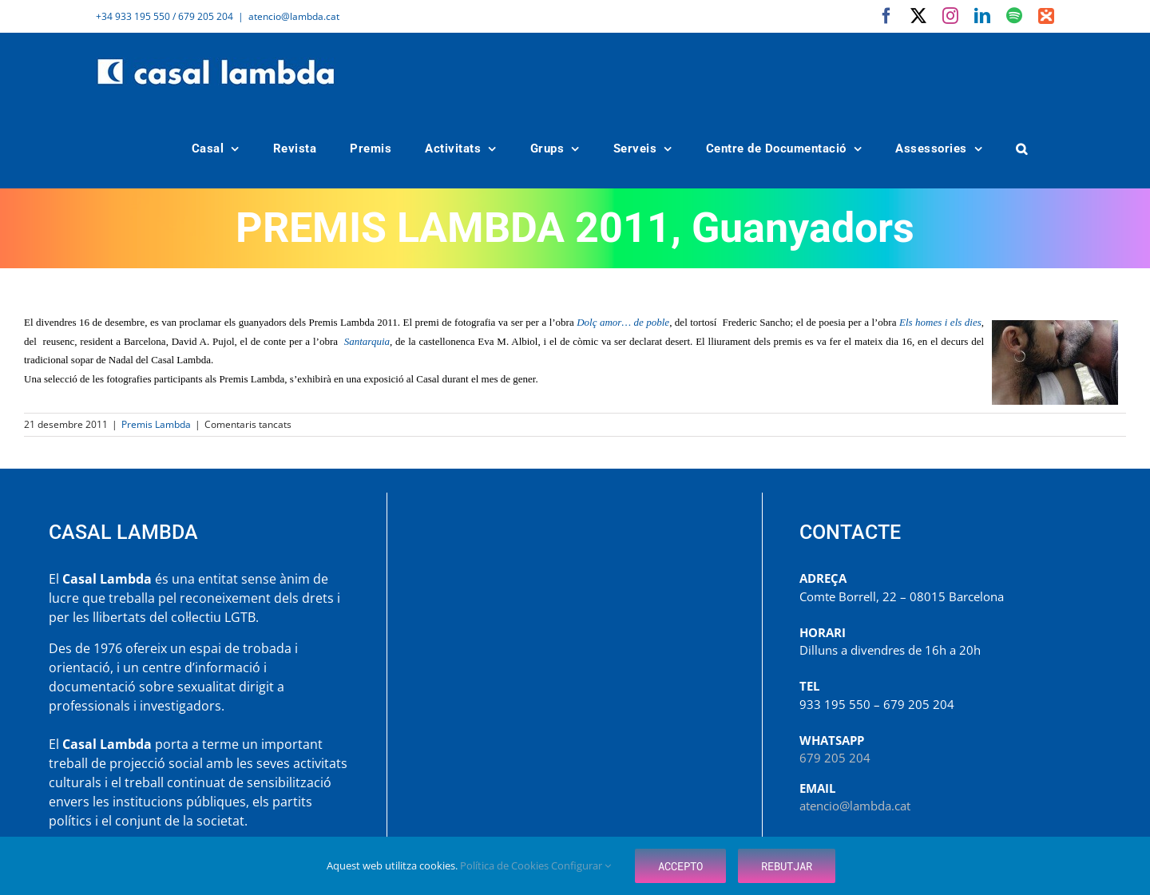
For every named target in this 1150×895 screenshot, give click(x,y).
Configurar (581, 865)
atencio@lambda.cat (293, 16)
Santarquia (367, 341)
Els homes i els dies (940, 322)
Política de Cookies (505, 865)
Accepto (680, 865)
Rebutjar (786, 865)
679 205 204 (834, 758)
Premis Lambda (156, 424)
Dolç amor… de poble (623, 322)
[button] (1022, 149)
